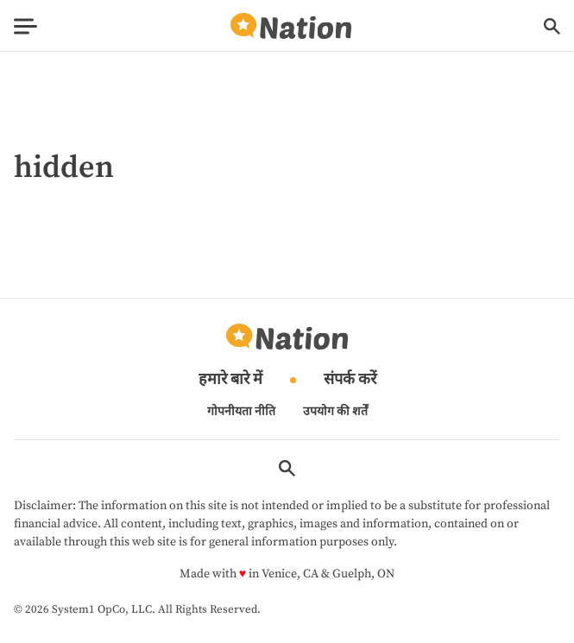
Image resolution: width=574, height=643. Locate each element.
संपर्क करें (350, 380)
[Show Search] (552, 26)
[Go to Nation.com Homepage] (290, 26)
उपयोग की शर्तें (335, 411)
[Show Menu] (25, 26)
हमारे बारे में (230, 380)
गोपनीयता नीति (241, 411)
